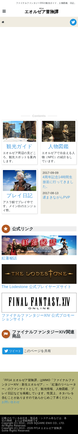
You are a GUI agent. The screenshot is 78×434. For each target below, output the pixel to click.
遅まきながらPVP (56, 197)
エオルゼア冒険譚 (42, 10)
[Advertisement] (39, 68)
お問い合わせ (11, 402)
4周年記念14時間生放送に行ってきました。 (58, 181)
